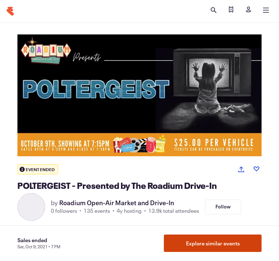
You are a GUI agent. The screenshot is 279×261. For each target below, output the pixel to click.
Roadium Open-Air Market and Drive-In (116, 202)
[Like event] (256, 169)
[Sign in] (248, 10)
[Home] (10, 11)
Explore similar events (213, 243)
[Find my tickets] (231, 10)
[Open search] (213, 10)
